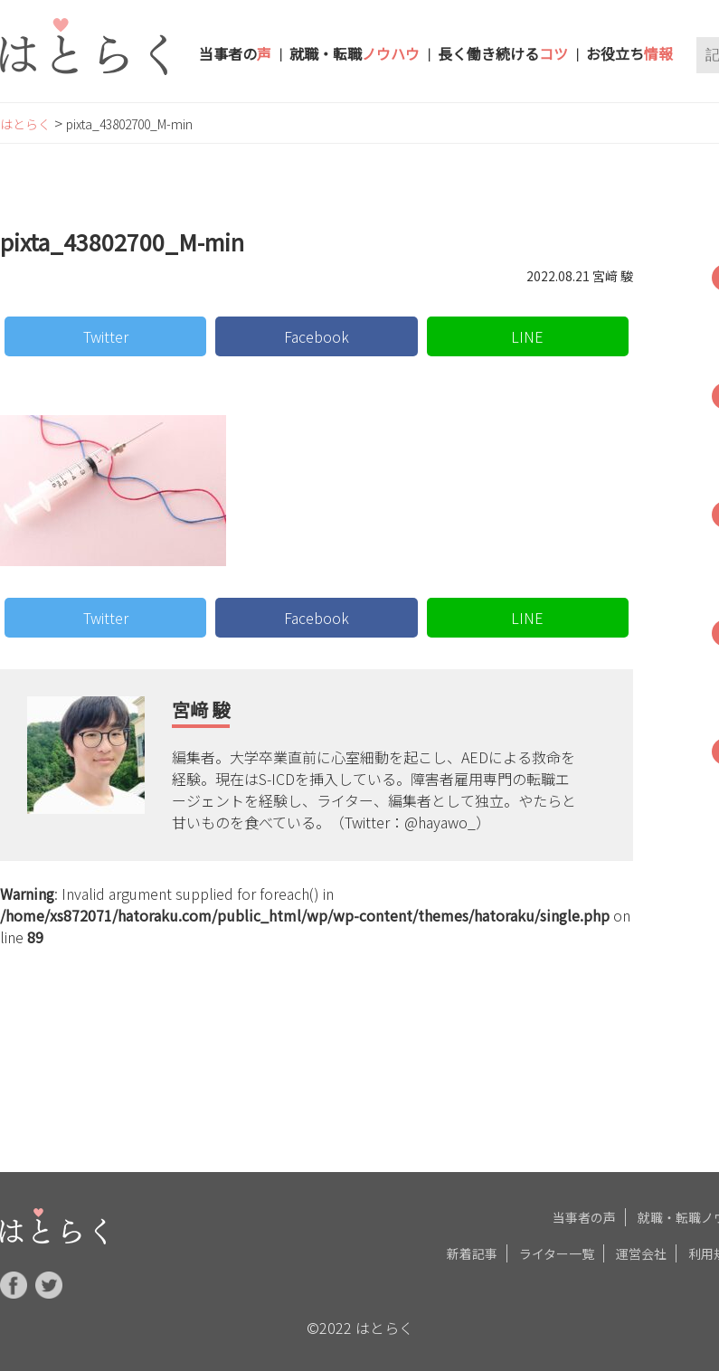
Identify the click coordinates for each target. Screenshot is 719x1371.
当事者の (235, 53)
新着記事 (472, 1250)
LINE (527, 336)
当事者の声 (584, 1214)
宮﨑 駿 (201, 709)
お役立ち (629, 53)
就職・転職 (354, 53)
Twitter (105, 336)
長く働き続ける (503, 53)
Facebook (316, 336)
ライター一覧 (556, 1250)
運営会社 (641, 1250)
